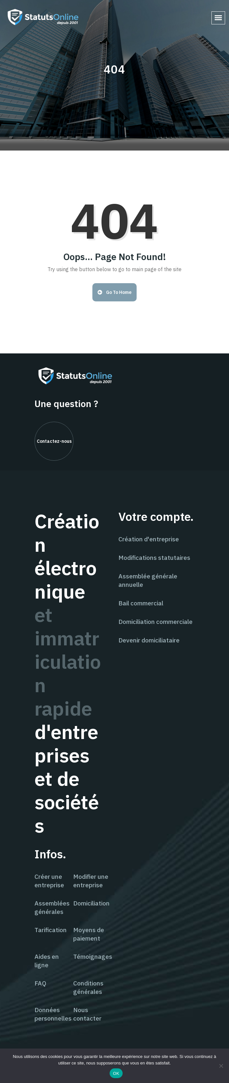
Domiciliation (91, 903)
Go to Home (114, 292)
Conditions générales (88, 987)
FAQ (40, 983)
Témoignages (92, 956)
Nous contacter (87, 1014)
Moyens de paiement (88, 934)
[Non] (221, 1066)
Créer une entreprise (49, 881)
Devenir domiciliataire (149, 640)
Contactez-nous (54, 441)
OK (116, 1073)
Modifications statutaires (154, 557)
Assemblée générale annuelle (147, 580)
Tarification (50, 930)
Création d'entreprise (148, 539)
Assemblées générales (52, 907)
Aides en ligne (46, 961)
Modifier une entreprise (90, 881)
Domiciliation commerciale (155, 622)
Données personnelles (53, 1014)
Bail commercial (140, 603)
